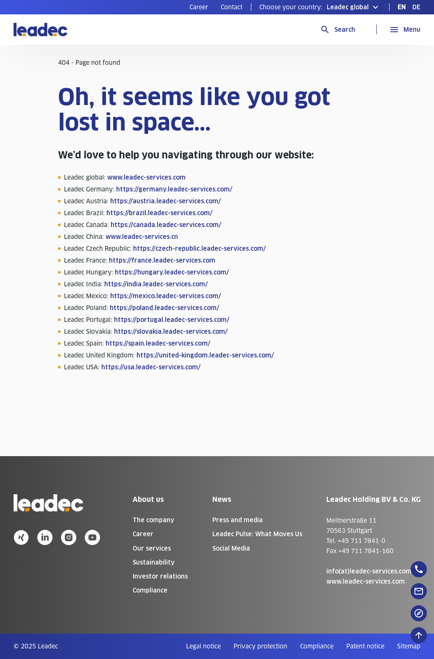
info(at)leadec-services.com (369, 571)
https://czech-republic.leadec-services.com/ (199, 248)
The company (153, 520)
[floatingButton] (419, 569)
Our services (152, 548)
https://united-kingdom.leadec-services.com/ (205, 355)
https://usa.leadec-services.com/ (150, 367)
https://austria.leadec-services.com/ (165, 201)
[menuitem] (198, 7)
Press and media (237, 520)
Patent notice (365, 646)
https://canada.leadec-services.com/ (166, 225)
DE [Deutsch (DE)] (416, 7)
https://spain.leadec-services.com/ (158, 343)
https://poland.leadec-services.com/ (164, 308)
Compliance (150, 590)
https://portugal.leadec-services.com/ (171, 319)
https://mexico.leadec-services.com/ (165, 296)
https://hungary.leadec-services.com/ (172, 272)
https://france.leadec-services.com (162, 260)
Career (198, 7)
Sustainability (154, 562)
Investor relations (160, 576)
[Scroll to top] (419, 635)
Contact (231, 7)
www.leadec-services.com (146, 177)
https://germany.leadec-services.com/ (174, 189)
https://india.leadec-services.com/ (156, 284)
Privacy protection (260, 646)
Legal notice (203, 646)
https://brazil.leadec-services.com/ (159, 213)
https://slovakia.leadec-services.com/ (171, 331)
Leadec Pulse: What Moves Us (257, 534)
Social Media (231, 548)
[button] (320, 7)
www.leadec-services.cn (142, 236)
